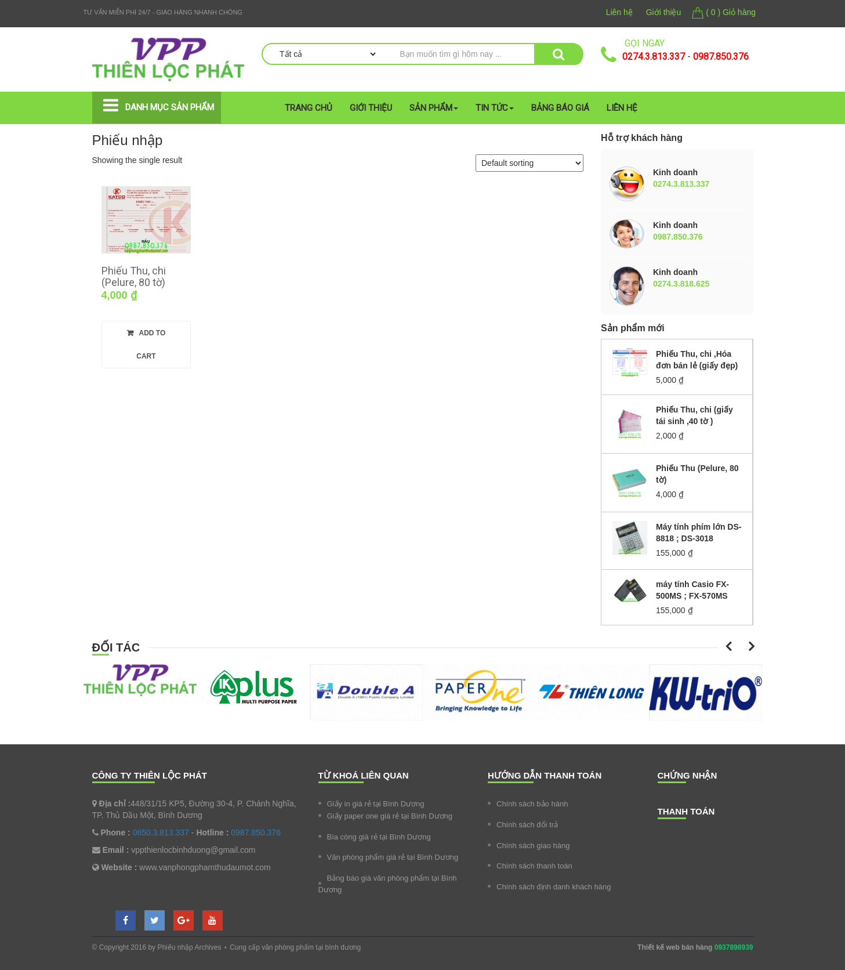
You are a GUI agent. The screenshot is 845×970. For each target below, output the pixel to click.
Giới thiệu (663, 12)
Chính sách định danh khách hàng (553, 886)
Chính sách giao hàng (533, 845)
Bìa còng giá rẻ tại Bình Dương (379, 837)
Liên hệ (619, 12)
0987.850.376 (721, 56)
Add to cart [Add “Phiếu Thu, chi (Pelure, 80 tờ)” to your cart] (150, 344)
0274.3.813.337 (653, 56)
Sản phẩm (433, 108)
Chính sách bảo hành (532, 803)
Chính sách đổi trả (527, 824)
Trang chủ (308, 108)
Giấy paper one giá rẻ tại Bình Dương (390, 816)
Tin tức (495, 108)
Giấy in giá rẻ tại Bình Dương (376, 803)
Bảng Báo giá (560, 108)
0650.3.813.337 (161, 832)
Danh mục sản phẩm (169, 107)
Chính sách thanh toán (534, 866)
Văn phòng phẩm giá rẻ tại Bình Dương (393, 857)
